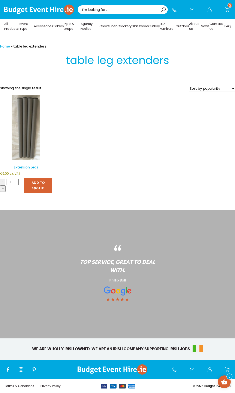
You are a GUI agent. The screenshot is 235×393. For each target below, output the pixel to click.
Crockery (124, 26)
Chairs (104, 26)
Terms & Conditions (19, 386)
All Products (11, 26)
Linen (113, 26)
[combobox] (120, 9)
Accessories (43, 26)
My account (211, 11)
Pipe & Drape (69, 26)
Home (5, 46)
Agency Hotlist (87, 26)
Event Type (23, 26)
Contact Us (194, 11)
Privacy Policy (50, 386)
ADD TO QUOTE (38, 185)
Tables (58, 26)
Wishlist (229, 11)
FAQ (228, 26)
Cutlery (154, 26)
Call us (176, 11)
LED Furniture (167, 26)
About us (194, 26)
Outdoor (182, 26)
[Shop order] (212, 88)
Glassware (140, 26)
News (205, 26)
